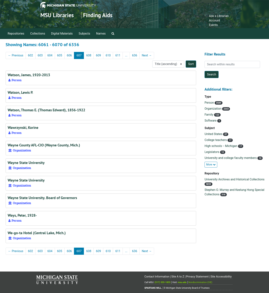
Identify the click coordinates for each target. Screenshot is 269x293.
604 (49, 55)
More (211, 164)
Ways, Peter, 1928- (22, 215)
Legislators (212, 152)
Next (147, 55)
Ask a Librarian (219, 16)
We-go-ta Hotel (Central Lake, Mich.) (37, 232)
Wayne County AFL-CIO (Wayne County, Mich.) (44, 145)
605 (59, 55)
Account (214, 20)
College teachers (216, 140)
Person (210, 102)
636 (134, 55)
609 (98, 55)
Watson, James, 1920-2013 (29, 74)
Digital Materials (62, 33)
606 (69, 55)
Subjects (84, 33)
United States (214, 134)
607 (78, 55)
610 (108, 55)
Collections (37, 33)
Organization (213, 108)
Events (213, 25)
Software (211, 120)
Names (101, 33)
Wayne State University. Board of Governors (42, 197)
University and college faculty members (231, 158)
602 (30, 55)
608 (88, 55)
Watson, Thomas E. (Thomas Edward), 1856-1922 (46, 110)
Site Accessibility (221, 276)
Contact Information (156, 276)
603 (40, 55)
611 (117, 55)
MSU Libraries (57, 15)
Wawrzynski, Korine (23, 127)
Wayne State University (26, 162)
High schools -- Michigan (221, 146)
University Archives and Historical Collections (235, 179)
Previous (15, 55)
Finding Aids (97, 15)
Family (209, 114)
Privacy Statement (197, 276)
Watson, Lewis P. (20, 92)
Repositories (16, 33)
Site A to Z (177, 276)
